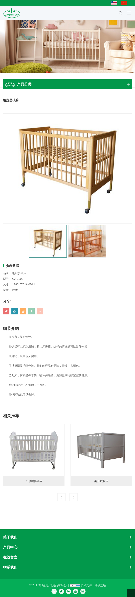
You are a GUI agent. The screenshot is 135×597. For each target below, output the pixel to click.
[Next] (74, 497)
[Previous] (61, 497)
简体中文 (125, 3)
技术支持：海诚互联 (93, 585)
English (115, 3)
